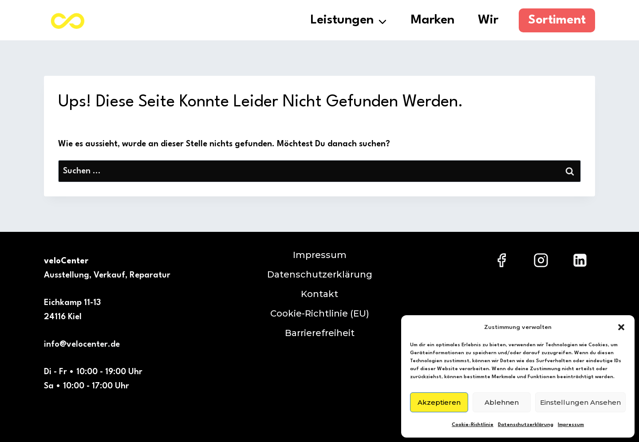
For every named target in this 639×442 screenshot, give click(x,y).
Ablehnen (502, 402)
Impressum (571, 424)
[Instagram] (541, 260)
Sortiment (557, 20)
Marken (432, 20)
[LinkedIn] (580, 260)
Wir (488, 20)
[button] (621, 327)
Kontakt (319, 294)
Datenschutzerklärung (525, 424)
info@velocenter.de (82, 344)
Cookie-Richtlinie (472, 424)
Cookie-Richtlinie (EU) (319, 313)
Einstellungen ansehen (580, 402)
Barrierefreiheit (320, 333)
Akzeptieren (439, 402)
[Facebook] (501, 260)
